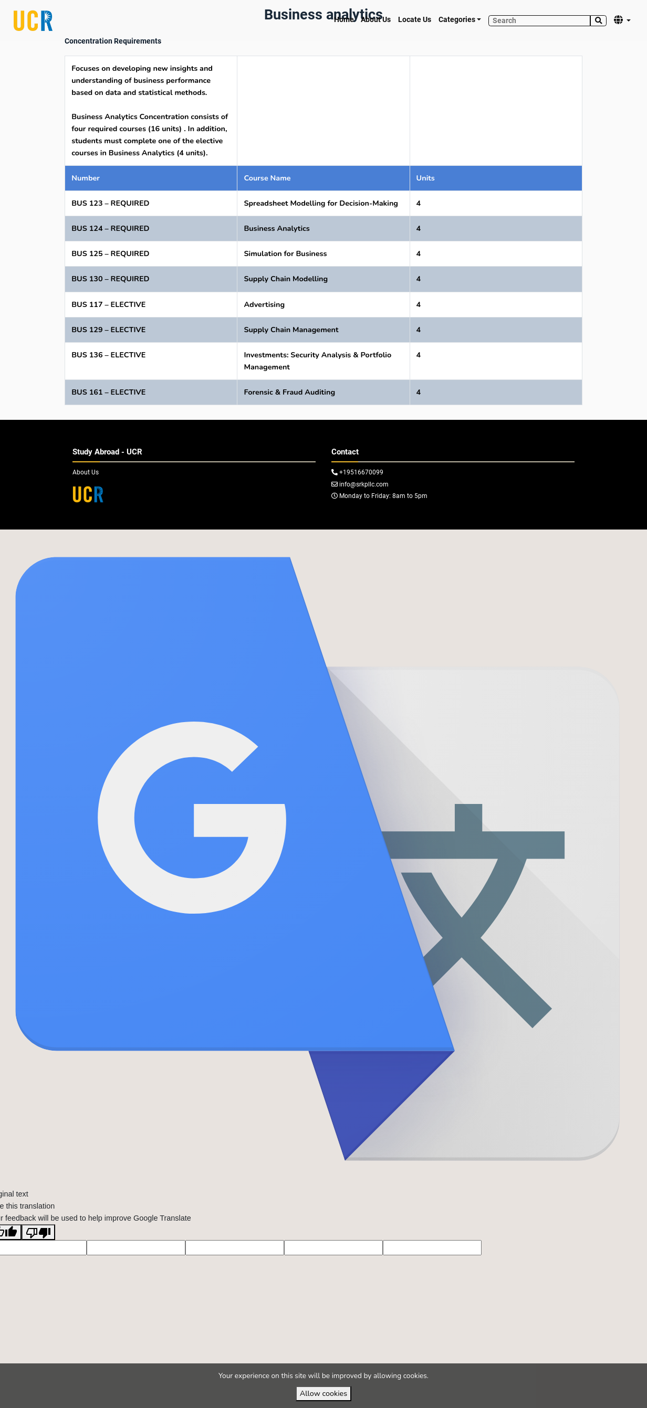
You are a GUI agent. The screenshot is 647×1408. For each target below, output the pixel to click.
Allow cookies (323, 1393)
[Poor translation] (38, 1252)
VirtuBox (345, 539)
